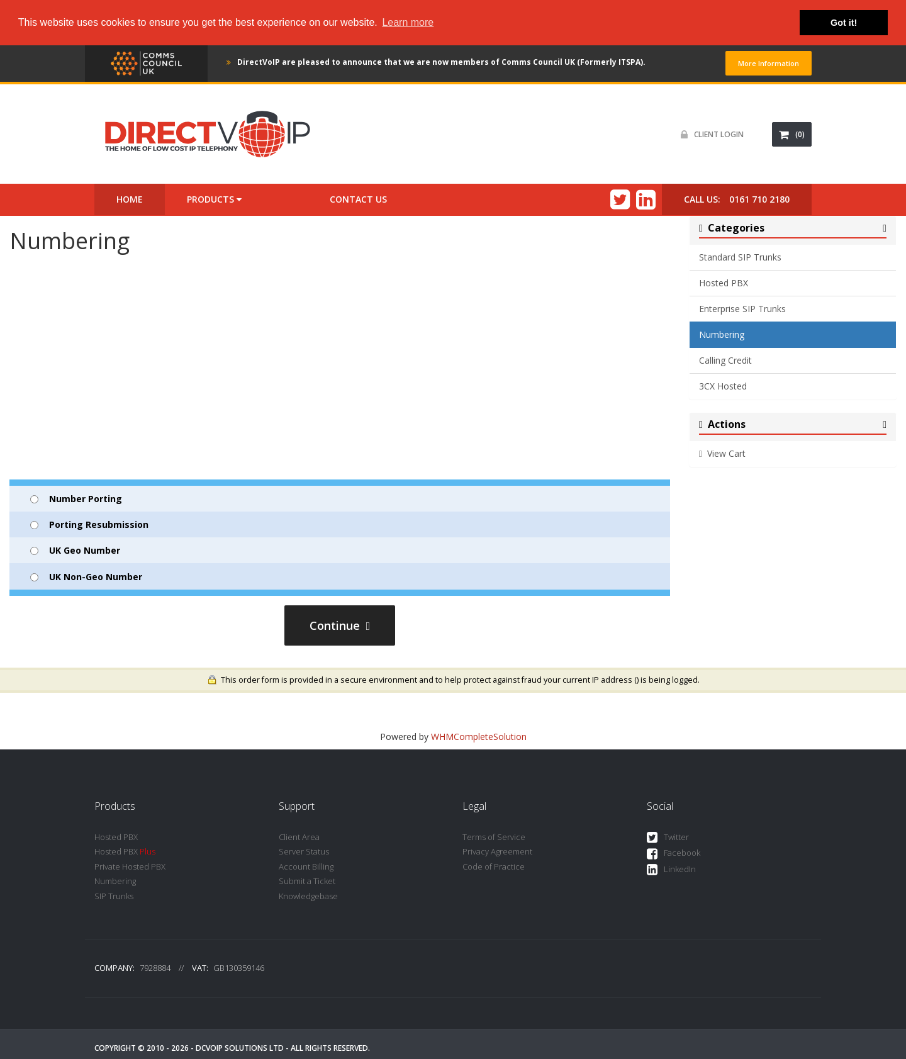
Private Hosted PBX (129, 866)
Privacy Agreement (497, 851)
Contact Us (358, 199)
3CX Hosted (723, 386)
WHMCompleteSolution (479, 736)
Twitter (668, 837)
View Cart (722, 453)
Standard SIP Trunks (740, 257)
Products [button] (214, 199)
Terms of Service (493, 837)
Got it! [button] (843, 23)
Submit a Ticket (307, 881)
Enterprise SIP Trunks (742, 309)
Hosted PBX (723, 283)
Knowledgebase (308, 896)
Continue (340, 625)
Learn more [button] (407, 22)
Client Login (709, 134)
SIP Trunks (113, 896)
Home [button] (129, 199)
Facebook (673, 853)
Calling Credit (725, 360)
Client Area (299, 837)
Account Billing (306, 866)
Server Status (304, 851)
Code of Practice (493, 866)
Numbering (721, 334)
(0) (792, 134)
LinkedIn (671, 870)
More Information (768, 63)
